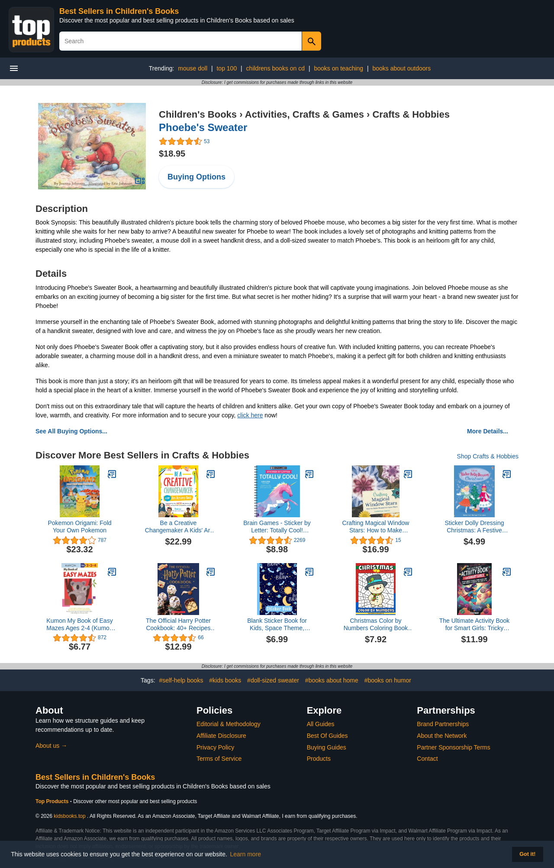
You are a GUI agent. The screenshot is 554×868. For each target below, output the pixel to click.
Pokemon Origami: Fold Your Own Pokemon (79, 526)
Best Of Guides (327, 735)
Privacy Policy (215, 747)
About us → (51, 745)
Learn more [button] (245, 854)
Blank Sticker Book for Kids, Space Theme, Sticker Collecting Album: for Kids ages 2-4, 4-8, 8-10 (277, 624)
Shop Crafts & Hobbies (488, 456)
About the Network (442, 735)
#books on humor (387, 680)
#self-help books (181, 680)
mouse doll (192, 68)
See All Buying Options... (71, 431)
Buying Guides (326, 747)
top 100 (226, 68)
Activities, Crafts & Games (304, 114)
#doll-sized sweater (273, 680)
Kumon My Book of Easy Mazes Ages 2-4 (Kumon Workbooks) (79, 624)
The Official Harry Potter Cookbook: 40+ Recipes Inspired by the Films (178, 624)
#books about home (331, 680)
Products (319, 758)
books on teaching (338, 68)
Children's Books (198, 114)
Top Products (52, 801)
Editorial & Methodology (228, 724)
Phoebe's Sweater (203, 127)
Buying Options (196, 177)
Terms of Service (219, 758)
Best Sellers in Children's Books (119, 11)
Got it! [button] (527, 854)
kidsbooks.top (69, 816)
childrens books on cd (275, 68)
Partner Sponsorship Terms (453, 747)
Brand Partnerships (443, 724)
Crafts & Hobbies (410, 114)
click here (250, 415)
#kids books (225, 680)
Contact (427, 758)
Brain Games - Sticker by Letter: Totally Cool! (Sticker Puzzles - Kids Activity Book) (277, 526)
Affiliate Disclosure (221, 735)
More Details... (487, 431)
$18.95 (172, 153)
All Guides (321, 724)
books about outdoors (402, 68)
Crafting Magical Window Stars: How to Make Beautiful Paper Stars (375, 526)
